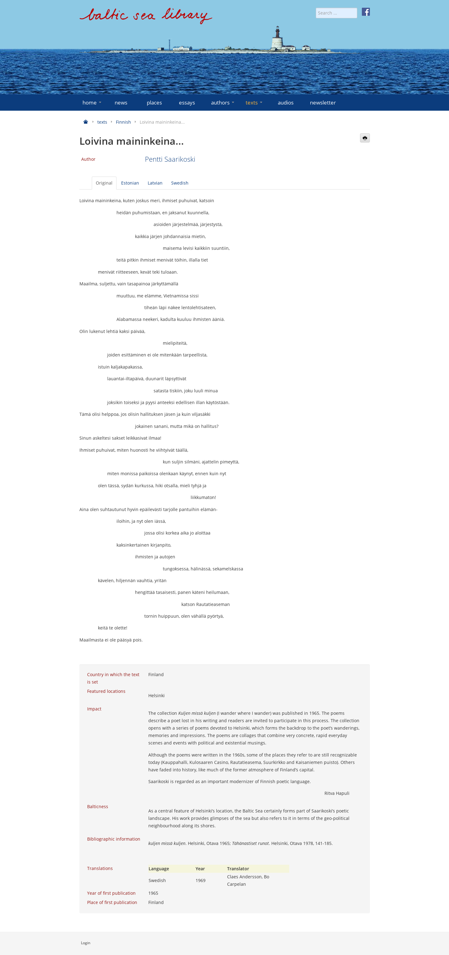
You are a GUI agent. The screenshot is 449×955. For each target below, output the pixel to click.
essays (187, 102)
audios (286, 102)
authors (223, 102)
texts (255, 102)
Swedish (179, 183)
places (154, 102)
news (121, 102)
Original (104, 183)
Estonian (130, 183)
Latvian (155, 183)
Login (85, 942)
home (93, 102)
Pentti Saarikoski (170, 159)
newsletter (323, 102)
